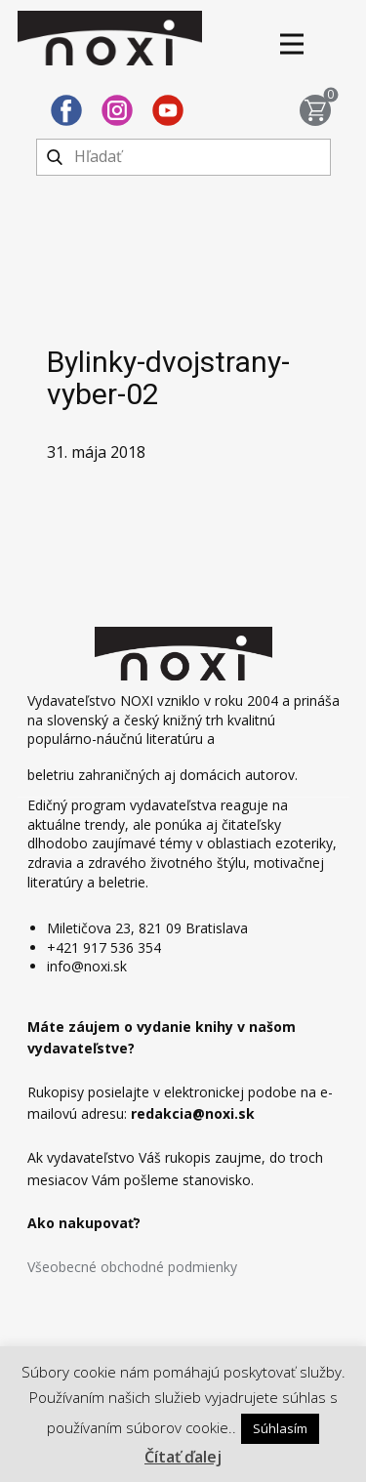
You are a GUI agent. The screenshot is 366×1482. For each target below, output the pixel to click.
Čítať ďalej (183, 1456)
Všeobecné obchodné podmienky (132, 1266)
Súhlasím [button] (280, 1428)
